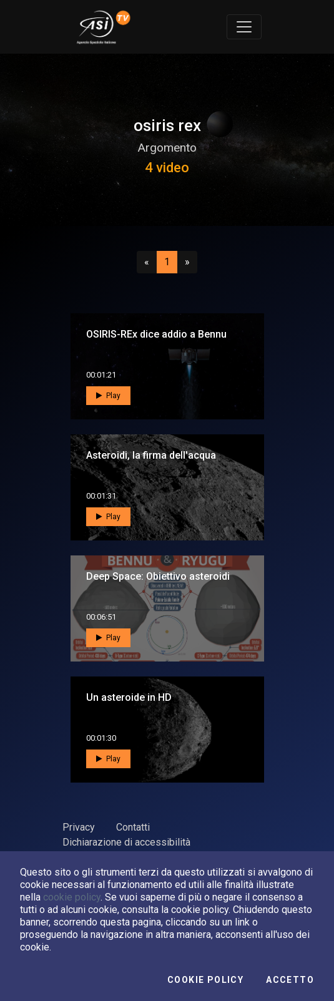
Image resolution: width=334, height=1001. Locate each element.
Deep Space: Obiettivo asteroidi (158, 576)
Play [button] (108, 395)
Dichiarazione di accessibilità (126, 842)
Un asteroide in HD (129, 697)
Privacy (78, 827)
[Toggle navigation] (244, 26)
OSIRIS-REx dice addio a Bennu (156, 334)
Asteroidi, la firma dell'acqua (151, 455)
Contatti (133, 827)
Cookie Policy (205, 979)
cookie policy (72, 897)
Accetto (290, 979)
